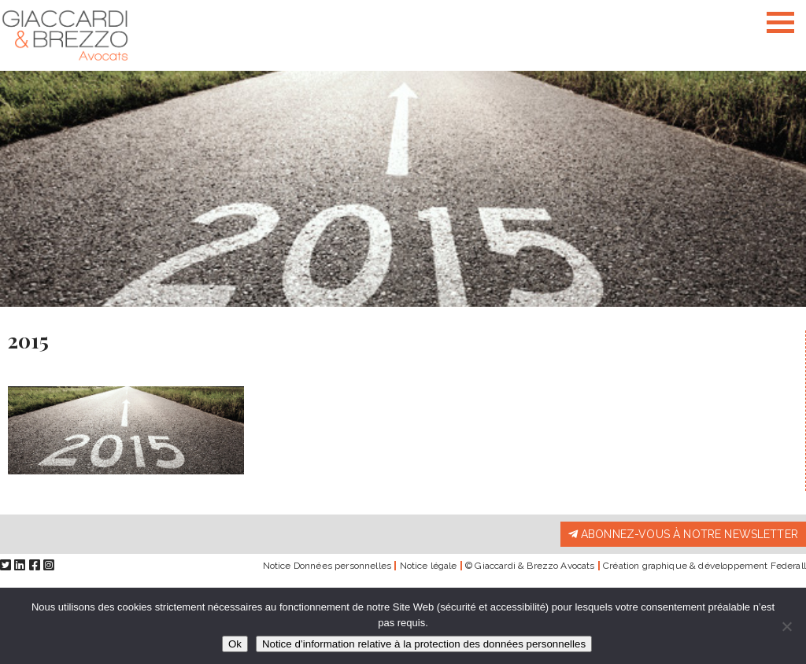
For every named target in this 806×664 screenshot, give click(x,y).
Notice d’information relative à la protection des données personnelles (424, 644)
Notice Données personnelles (327, 565)
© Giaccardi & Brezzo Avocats (529, 565)
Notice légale (428, 565)
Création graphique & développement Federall (704, 565)
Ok (235, 644)
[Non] (786, 626)
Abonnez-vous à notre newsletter (683, 534)
